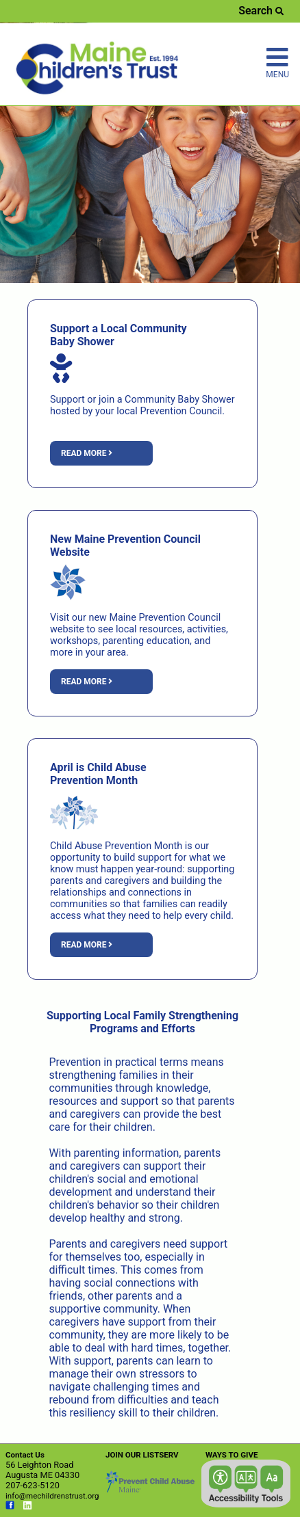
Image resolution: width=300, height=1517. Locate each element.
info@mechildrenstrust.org (52, 1496)
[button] (245, 1483)
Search (261, 10)
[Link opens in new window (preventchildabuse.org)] (150, 1489)
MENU (277, 62)
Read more (86, 453)
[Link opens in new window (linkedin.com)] (27, 1507)
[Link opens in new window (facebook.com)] (9, 1507)
